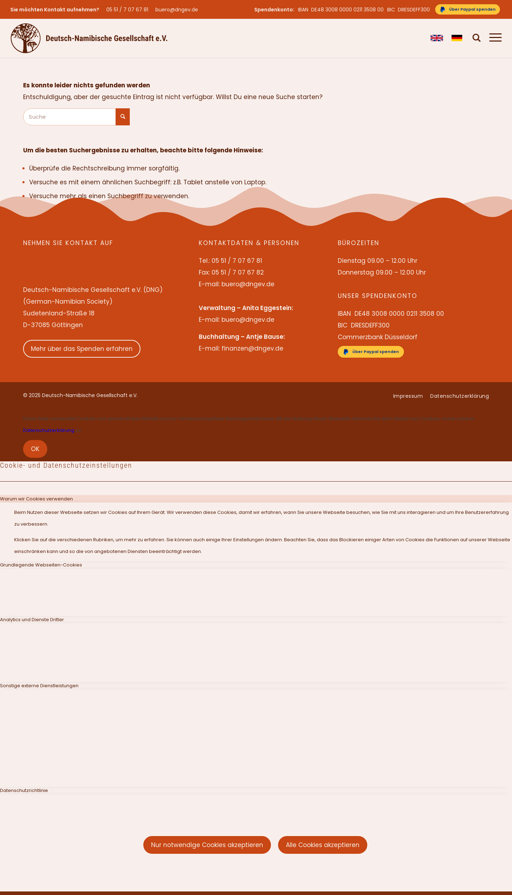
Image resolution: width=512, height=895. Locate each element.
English (436, 38)
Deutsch (457, 38)
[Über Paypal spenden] (467, 9)
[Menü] (493, 38)
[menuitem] (129, 9)
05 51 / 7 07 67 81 (127, 9)
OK (35, 449)
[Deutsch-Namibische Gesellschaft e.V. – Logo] (89, 38)
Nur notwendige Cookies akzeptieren (207, 845)
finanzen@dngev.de (252, 348)
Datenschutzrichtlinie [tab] (24, 790)
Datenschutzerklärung (48, 430)
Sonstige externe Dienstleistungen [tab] (39, 685)
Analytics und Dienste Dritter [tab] (32, 619)
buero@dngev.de (176, 9)
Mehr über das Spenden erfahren (82, 349)
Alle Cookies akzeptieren (322, 845)
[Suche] (476, 38)
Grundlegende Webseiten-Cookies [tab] (41, 565)
